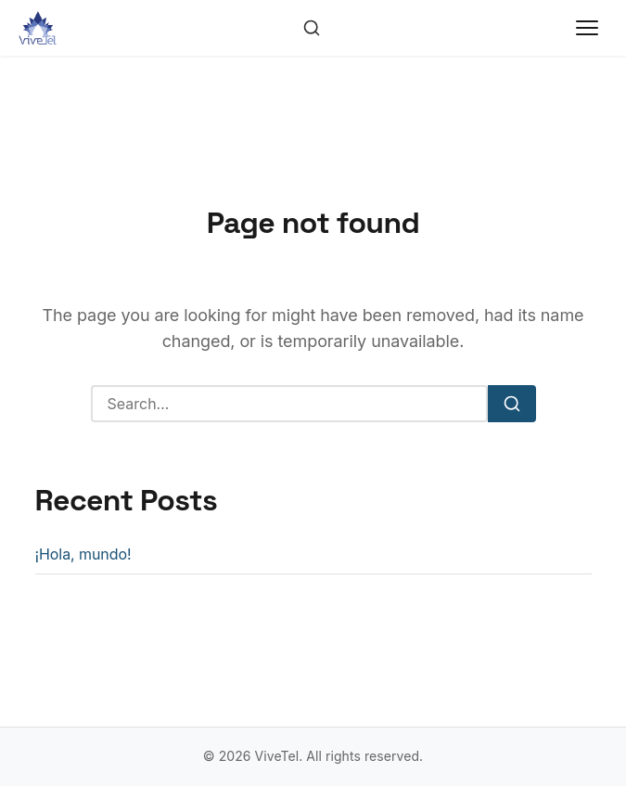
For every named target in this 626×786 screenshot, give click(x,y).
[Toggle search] (311, 27)
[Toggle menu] (587, 27)
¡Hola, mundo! (83, 554)
